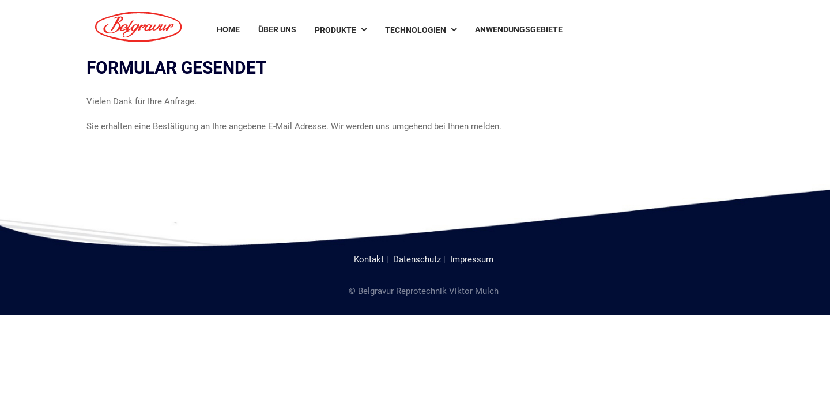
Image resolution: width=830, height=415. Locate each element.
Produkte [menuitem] (335, 30)
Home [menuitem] (228, 29)
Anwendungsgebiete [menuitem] (519, 29)
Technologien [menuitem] (415, 30)
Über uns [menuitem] (277, 29)
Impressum (471, 259)
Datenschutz (417, 259)
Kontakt (369, 259)
